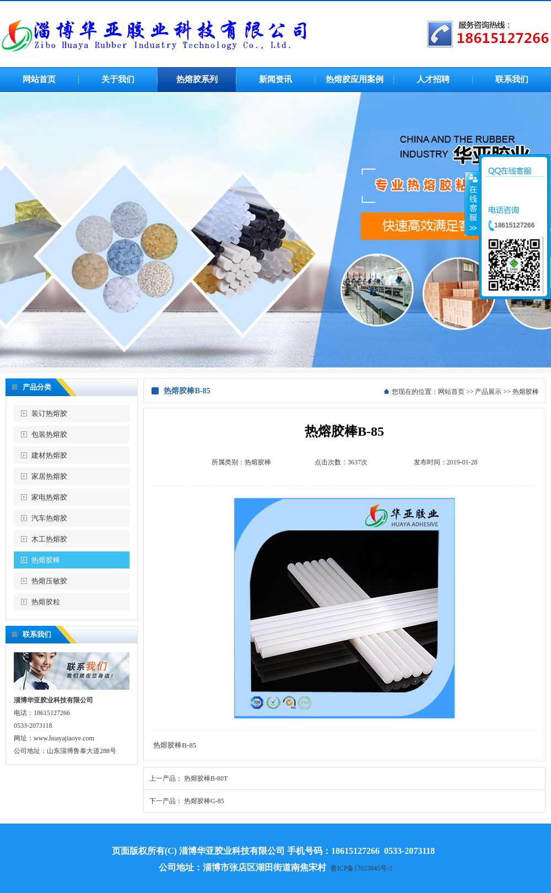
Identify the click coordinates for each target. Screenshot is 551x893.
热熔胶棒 (45, 560)
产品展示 (488, 392)
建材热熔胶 (49, 455)
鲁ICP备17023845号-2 (362, 868)
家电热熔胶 (49, 497)
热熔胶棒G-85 (204, 801)
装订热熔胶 (49, 413)
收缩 (472, 203)
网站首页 (451, 392)
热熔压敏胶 (49, 581)
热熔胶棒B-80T (206, 778)
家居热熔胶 (49, 476)
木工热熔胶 (49, 539)
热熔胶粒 (45, 602)
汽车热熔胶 (49, 518)
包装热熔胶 (49, 434)
